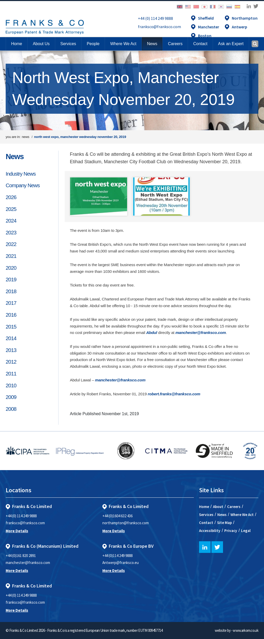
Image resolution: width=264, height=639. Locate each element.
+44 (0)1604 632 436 (117, 515)
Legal (246, 530)
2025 (11, 209)
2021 (11, 256)
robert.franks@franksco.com (174, 394)
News (15, 156)
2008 (11, 409)
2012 (11, 362)
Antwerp (239, 26)
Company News (23, 185)
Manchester (208, 26)
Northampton (245, 18)
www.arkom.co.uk (245, 630)
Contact (206, 522)
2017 (11, 303)
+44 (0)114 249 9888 (117, 555)
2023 (11, 232)
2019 (11, 279)
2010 (11, 385)
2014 (11, 338)
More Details (17, 530)
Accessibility (209, 530)
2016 (11, 315)
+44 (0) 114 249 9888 (155, 18)
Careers (234, 506)
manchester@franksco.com (200, 332)
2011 (11, 373)
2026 (11, 197)
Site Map (224, 522)
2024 (11, 221)
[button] (200, 44)
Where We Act (242, 514)
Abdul (151, 332)
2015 (11, 327)
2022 (11, 244)
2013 (11, 350)
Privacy (230, 530)
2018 (11, 291)
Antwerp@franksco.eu (120, 562)
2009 (11, 397)
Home (16, 44)
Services (206, 514)
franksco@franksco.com (159, 26)
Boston (204, 35)
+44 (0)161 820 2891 (21, 555)
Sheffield (206, 18)
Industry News (21, 174)
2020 (11, 268)
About (218, 506)
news (25, 137)
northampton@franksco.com (125, 522)
